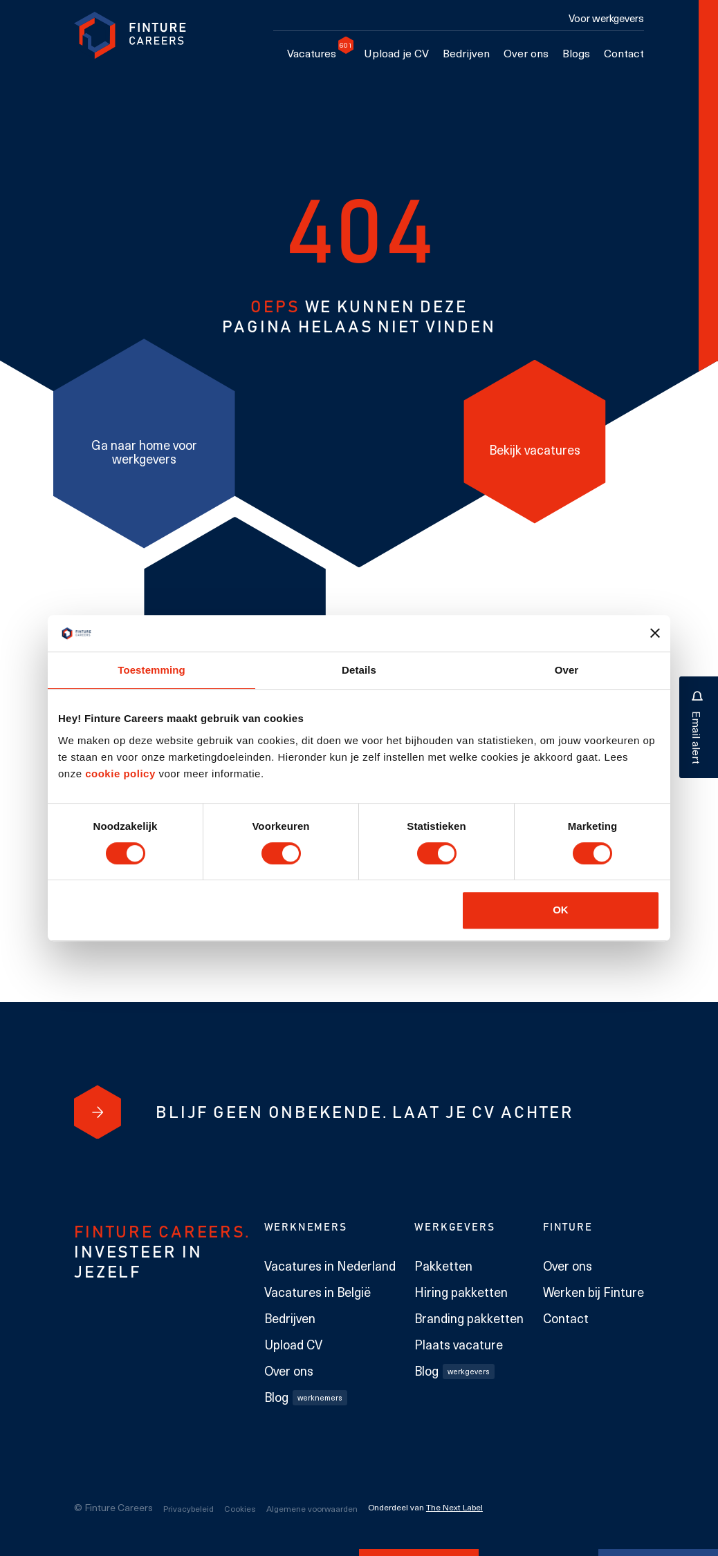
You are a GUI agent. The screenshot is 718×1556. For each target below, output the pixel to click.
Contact (624, 53)
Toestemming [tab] (151, 670)
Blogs (576, 53)
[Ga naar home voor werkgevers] (144, 443)
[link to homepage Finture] (130, 35)
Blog (305, 1397)
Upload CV (293, 1344)
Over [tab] (567, 670)
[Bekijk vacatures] (534, 441)
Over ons (526, 53)
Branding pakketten (469, 1318)
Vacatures (315, 53)
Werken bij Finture (593, 1292)
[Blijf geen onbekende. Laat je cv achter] (97, 1112)
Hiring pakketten (461, 1292)
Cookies (240, 1508)
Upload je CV (396, 53)
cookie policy (119, 773)
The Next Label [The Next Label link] (454, 1506)
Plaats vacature (458, 1344)
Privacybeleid (188, 1508)
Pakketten (443, 1266)
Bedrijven (466, 53)
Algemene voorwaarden (312, 1508)
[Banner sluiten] (655, 633)
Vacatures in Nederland (330, 1266)
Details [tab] (359, 670)
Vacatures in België (317, 1292)
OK (561, 909)
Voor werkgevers (606, 18)
